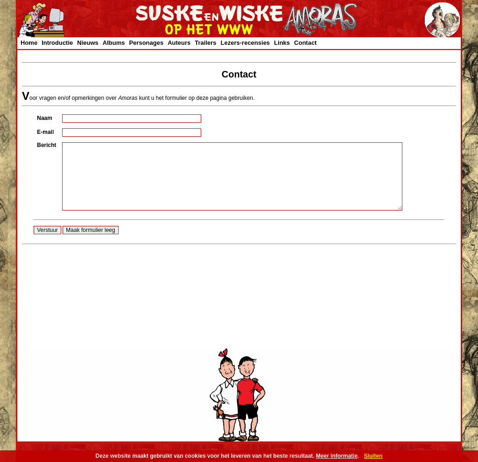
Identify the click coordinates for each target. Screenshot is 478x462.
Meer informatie (337, 456)
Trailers (205, 42)
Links (282, 42)
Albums (114, 42)
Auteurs (179, 42)
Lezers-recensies (245, 42)
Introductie (57, 42)
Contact (305, 42)
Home (29, 42)
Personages (146, 42)
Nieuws (87, 42)
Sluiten (373, 456)
